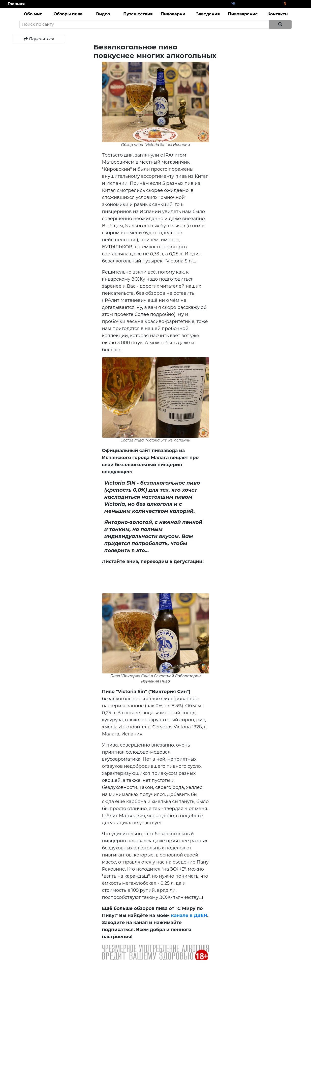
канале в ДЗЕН (189, 915)
